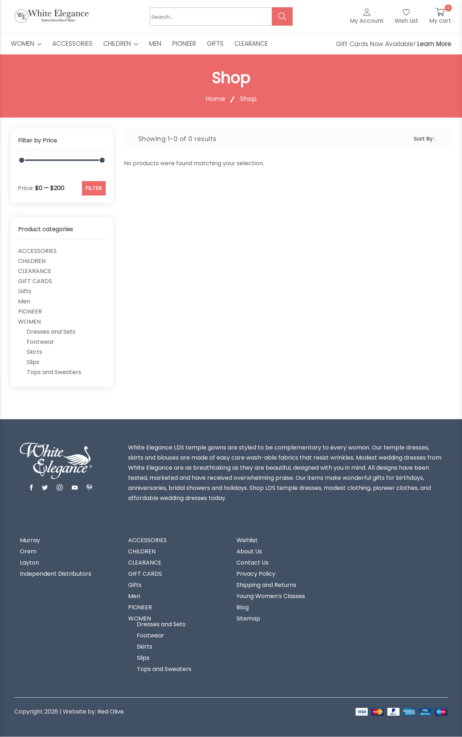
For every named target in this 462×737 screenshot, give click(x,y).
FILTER (94, 188)
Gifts (24, 291)
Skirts (34, 352)
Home (215, 99)
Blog (242, 607)
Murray (30, 540)
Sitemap (248, 619)
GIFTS (215, 43)
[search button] (282, 16)
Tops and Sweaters (54, 372)
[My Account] (367, 16)
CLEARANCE (251, 43)
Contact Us (252, 563)
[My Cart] (440, 16)
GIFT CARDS (35, 281)
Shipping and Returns (266, 585)
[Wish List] (406, 16)
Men (24, 301)
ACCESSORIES (72, 43)
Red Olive (110, 711)
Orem (28, 551)
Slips (33, 362)
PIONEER (184, 43)
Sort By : (424, 138)
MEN (155, 43)
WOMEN (26, 43)
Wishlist (247, 540)
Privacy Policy (255, 574)
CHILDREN (120, 43)
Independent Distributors (55, 574)
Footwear (40, 342)
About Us (249, 551)
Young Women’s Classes (270, 596)
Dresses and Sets (51, 332)
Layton (29, 563)
